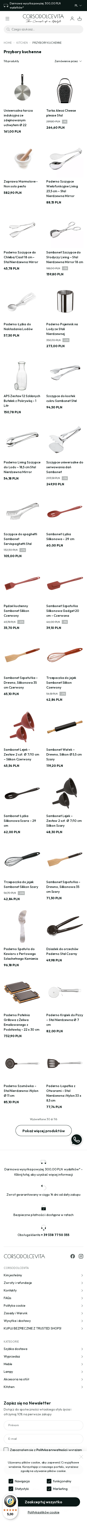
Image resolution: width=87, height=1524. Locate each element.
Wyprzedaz (43, 1356)
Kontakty (43, 1290)
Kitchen (22, 42)
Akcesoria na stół (43, 1379)
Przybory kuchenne (47, 42)
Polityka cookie (43, 1305)
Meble (43, 1364)
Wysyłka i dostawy (43, 1321)
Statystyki (22, 1489)
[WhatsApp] (76, 1139)
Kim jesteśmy (43, 1275)
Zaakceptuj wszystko (43, 1502)
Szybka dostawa (43, 1349)
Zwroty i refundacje (43, 1283)
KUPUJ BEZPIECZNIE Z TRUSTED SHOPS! (43, 1328)
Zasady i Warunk (43, 1313)
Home (8, 42)
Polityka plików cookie (43, 1512)
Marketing (60, 1489)
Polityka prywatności (51, 1450)
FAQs (43, 1298)
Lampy (43, 1372)
